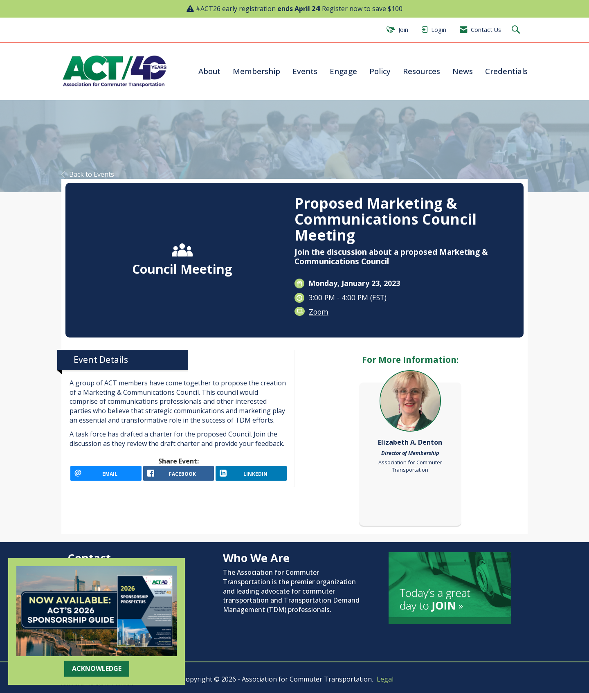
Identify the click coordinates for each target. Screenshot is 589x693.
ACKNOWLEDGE (96, 668)
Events (304, 71)
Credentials (506, 71)
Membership (256, 71)
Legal (385, 679)
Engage (343, 71)
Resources (421, 71)
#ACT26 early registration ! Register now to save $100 (299, 8)
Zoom (318, 312)
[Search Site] (517, 30)
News (462, 71)
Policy (380, 71)
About (209, 71)
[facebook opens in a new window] (178, 476)
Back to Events (87, 174)
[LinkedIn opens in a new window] (251, 476)
